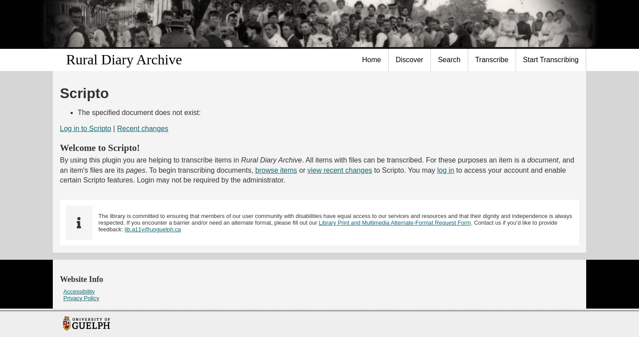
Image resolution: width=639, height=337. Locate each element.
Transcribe (492, 59)
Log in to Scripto (85, 128)
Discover (409, 59)
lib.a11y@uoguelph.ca (153, 229)
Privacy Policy (81, 298)
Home (371, 59)
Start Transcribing (551, 59)
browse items (276, 170)
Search (449, 59)
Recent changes (143, 128)
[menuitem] (372, 60)
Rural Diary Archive (124, 59)
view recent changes (340, 170)
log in (445, 170)
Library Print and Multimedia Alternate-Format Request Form (395, 222)
